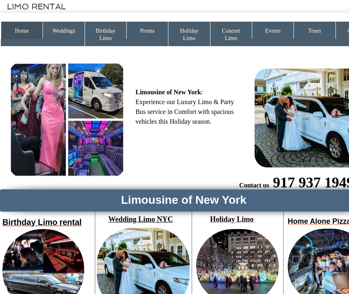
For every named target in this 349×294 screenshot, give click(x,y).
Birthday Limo (106, 34)
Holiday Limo (189, 34)
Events (273, 31)
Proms (147, 31)
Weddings (63, 31)
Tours (314, 31)
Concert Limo (231, 34)
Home (22, 31)
